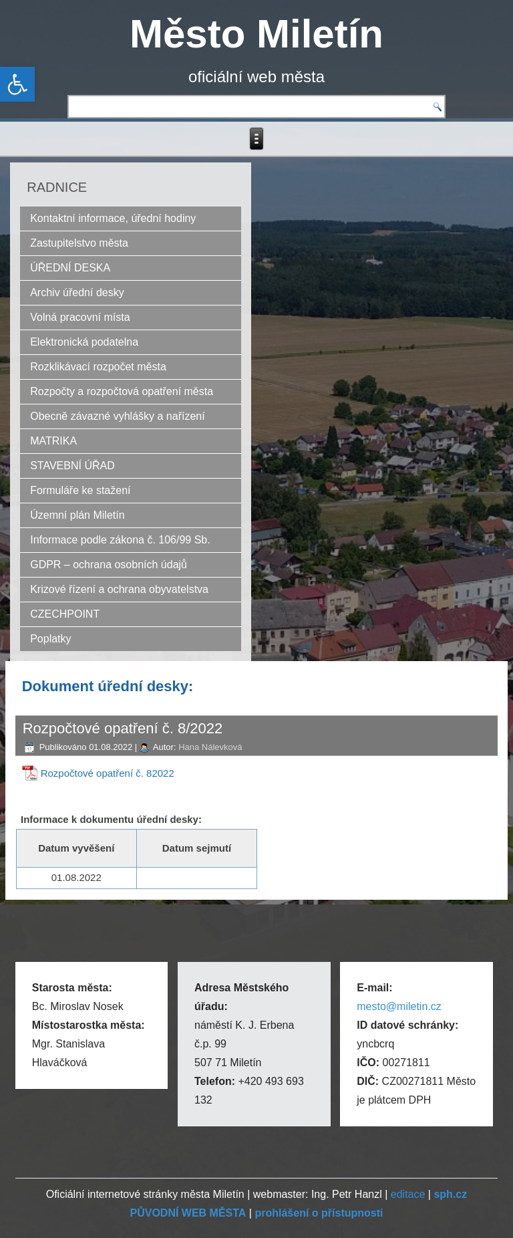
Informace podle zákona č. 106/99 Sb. (120, 539)
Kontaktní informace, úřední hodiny (113, 218)
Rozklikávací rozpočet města (98, 366)
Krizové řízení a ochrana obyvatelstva (119, 589)
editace (408, 1194)
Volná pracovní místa (80, 317)
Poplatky (50, 638)
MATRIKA (53, 441)
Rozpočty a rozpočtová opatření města (121, 391)
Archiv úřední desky (77, 292)
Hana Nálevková (210, 747)
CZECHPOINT (65, 614)
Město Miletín (256, 33)
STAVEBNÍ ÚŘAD (72, 465)
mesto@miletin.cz (399, 1006)
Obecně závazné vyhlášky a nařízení (117, 416)
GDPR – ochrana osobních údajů (108, 564)
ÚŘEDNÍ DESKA (70, 267)
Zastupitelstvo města (79, 243)
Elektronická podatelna (84, 342)
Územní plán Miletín (77, 515)
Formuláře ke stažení (80, 490)
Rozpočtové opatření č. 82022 (107, 773)
